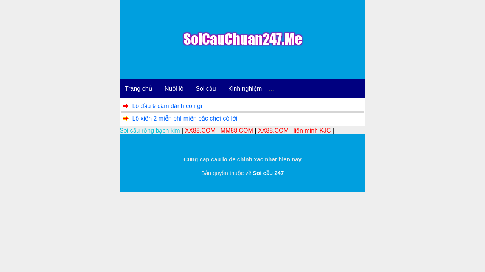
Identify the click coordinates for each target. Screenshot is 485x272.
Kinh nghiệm (245, 88)
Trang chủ (138, 88)
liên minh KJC (312, 130)
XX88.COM (200, 130)
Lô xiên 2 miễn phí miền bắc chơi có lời (184, 118)
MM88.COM (237, 130)
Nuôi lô (174, 88)
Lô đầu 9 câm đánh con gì (167, 106)
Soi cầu (206, 88)
